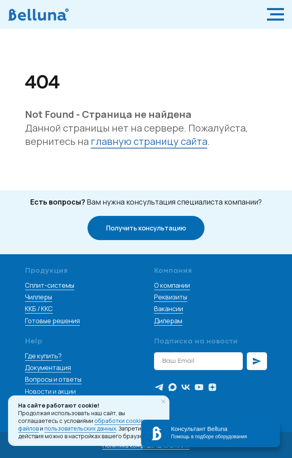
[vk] (186, 387)
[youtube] (199, 387)
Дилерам (168, 320)
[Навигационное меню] (275, 14)
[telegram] (159, 387)
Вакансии (168, 308)
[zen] (212, 387)
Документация (48, 367)
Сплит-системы (49, 285)
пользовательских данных (80, 428)
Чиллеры (38, 297)
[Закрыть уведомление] (163, 401)
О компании (172, 285)
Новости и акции (50, 391)
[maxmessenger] (172, 387)
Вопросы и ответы (53, 379)
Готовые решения (52, 320)
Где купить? (43, 355)
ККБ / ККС (39, 308)
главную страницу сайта (149, 141)
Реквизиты (170, 297)
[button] (146, 228)
